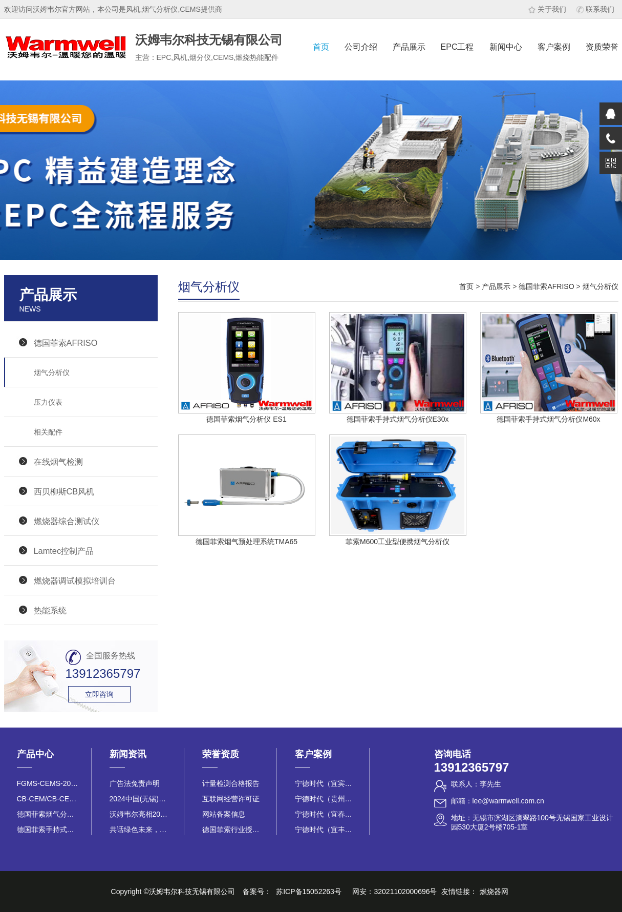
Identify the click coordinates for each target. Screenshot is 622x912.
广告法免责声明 (135, 783)
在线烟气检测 (58, 461)
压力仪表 (48, 402)
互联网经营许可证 (231, 799)
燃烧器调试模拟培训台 (75, 580)
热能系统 (50, 610)
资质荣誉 (602, 47)
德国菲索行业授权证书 (233, 829)
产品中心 (35, 754)
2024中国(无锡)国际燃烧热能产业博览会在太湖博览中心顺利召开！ (140, 799)
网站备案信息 (223, 814)
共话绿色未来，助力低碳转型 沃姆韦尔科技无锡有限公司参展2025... (140, 829)
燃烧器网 (494, 891)
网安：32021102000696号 (394, 891)
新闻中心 (505, 47)
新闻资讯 (128, 754)
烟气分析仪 (52, 372)
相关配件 (48, 432)
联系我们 (595, 9)
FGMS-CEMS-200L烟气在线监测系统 (47, 783)
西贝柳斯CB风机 (64, 491)
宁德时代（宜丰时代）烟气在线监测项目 (325, 829)
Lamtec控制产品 (64, 550)
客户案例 (554, 47)
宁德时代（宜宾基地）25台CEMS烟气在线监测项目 (325, 783)
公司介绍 (361, 47)
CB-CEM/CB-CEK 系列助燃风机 (47, 799)
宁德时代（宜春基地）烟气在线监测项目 (325, 814)
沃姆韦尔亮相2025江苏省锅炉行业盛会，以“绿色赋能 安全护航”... (140, 814)
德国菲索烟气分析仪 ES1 (47, 814)
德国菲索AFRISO (66, 342)
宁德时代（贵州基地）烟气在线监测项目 (325, 799)
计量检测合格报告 (231, 783)
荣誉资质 (220, 754)
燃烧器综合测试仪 (66, 521)
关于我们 (547, 9)
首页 (321, 47)
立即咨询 (99, 694)
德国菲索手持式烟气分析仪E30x (47, 829)
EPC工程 (457, 47)
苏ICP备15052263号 (308, 891)
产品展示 (409, 47)
